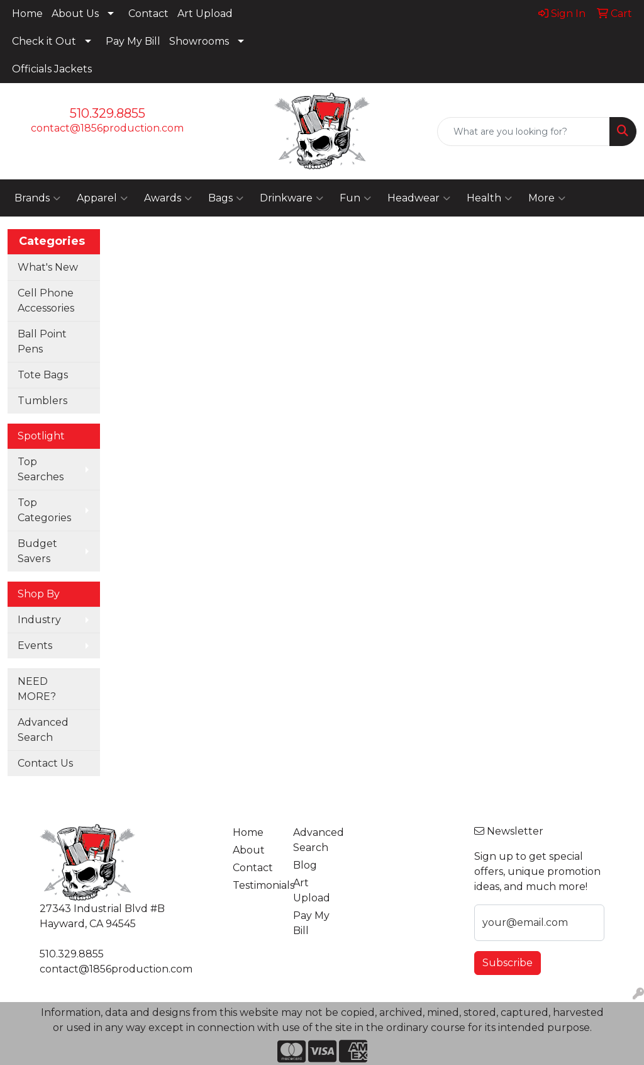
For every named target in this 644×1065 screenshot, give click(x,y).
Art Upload (205, 14)
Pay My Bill (133, 41)
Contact (148, 14)
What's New (48, 267)
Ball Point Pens (42, 341)
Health (489, 198)
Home (27, 14)
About (249, 850)
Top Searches (41, 469)
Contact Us (45, 763)
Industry (39, 620)
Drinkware (291, 198)
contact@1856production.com (107, 128)
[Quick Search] (523, 131)
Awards (168, 198)
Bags (225, 198)
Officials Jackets (52, 69)
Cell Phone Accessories (46, 300)
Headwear (418, 198)
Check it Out (44, 41)
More (546, 198)
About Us (75, 14)
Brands (37, 198)
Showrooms (199, 41)
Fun (355, 198)
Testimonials (255, 885)
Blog (305, 865)
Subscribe (507, 963)
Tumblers (42, 401)
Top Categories (44, 510)
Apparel (102, 198)
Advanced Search (43, 729)
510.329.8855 (107, 113)
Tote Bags (43, 375)
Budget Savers (37, 551)
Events (35, 645)
